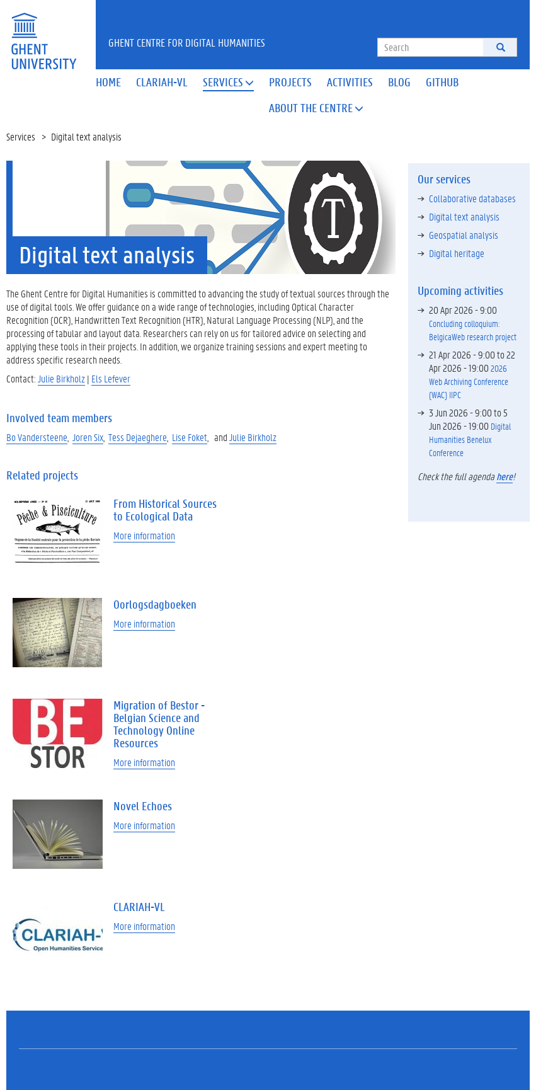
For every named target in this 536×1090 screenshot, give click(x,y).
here (504, 476)
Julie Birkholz (61, 378)
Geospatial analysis (463, 234)
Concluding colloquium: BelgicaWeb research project (472, 330)
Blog (399, 81)
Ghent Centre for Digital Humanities (186, 42)
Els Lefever (110, 378)
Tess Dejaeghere (137, 437)
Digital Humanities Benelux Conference (470, 439)
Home (108, 81)
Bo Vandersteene (36, 437)
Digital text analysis (464, 216)
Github (442, 81)
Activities (350, 81)
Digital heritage (456, 253)
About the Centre (316, 107)
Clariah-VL (162, 81)
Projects (290, 81)
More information (144, 535)
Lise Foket (189, 437)
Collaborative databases (472, 198)
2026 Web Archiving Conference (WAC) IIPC (468, 381)
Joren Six (87, 437)
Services (228, 81)
